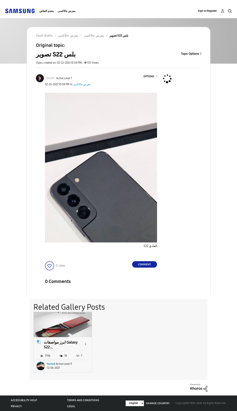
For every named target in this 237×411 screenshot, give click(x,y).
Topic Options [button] (190, 53)
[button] (150, 76)
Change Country (158, 403)
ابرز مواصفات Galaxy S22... (60, 344)
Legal (71, 406)
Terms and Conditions (83, 400)
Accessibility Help (24, 400)
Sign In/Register (207, 11)
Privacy (16, 406)
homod (51, 364)
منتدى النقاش (46, 11)
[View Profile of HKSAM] (50, 78)
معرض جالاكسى (67, 11)
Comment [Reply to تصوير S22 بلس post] (144, 264)
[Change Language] (134, 403)
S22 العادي (150, 246)
